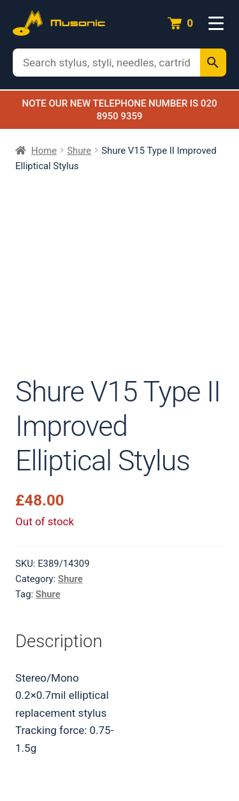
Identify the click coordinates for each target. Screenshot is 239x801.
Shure (79, 150)
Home (44, 150)
